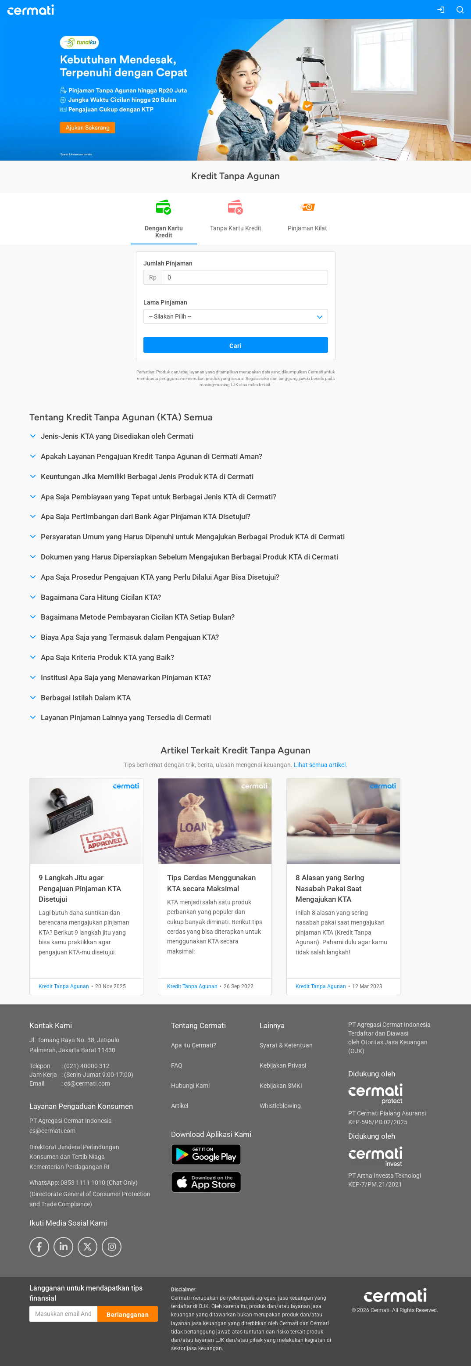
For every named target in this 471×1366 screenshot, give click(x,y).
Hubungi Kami (190, 1085)
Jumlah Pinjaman (168, 263)
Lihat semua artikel (320, 764)
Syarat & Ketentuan (286, 1045)
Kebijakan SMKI (281, 1085)
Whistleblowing (280, 1105)
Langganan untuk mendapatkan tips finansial (86, 1293)
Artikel (179, 1105)
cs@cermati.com (87, 1083)
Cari (235, 345)
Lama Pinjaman (165, 302)
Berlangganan (128, 1314)
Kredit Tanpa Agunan (64, 986)
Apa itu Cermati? (193, 1045)
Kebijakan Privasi (283, 1065)
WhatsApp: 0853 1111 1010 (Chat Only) (83, 1182)
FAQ (176, 1065)
